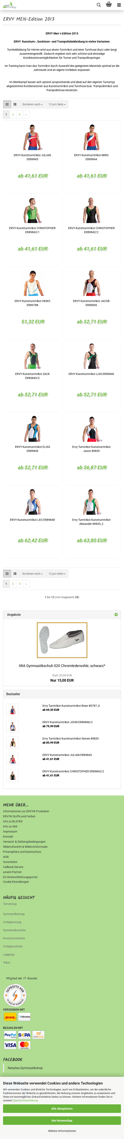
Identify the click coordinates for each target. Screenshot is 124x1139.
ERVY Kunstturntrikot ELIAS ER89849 (32, 449)
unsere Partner (12, 872)
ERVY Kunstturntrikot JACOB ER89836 (91, 303)
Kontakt (8, 836)
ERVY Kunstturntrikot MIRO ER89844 (91, 157)
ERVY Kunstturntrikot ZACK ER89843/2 (32, 376)
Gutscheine (10, 862)
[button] (7, 104)
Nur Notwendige (62, 1120)
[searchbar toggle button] (99, 5)
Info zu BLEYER (12, 821)
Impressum (10, 831)
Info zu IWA (10, 826)
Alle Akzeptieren (62, 1108)
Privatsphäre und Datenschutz (22, 851)
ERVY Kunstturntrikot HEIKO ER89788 (32, 303)
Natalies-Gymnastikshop (25, 1068)
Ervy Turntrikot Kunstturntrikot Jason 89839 (91, 449)
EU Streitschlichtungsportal (20, 877)
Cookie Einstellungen (16, 881)
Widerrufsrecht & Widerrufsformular (25, 846)
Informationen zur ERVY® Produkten (26, 811)
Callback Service (13, 867)
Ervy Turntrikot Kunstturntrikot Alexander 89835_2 (91, 521)
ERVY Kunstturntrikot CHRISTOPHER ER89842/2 (91, 230)
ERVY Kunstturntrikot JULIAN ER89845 (32, 157)
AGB (6, 856)
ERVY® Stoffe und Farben (19, 816)
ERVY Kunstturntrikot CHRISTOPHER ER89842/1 (32, 230)
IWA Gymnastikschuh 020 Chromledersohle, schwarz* (62, 666)
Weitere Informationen (62, 1131)
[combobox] (32, 104)
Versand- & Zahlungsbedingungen (24, 841)
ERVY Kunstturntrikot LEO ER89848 (32, 519)
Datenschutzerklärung (25, 1100)
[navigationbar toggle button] (119, 5)
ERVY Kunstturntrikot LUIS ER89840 (91, 374)
